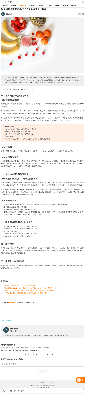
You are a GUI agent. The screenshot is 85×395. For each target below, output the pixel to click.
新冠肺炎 (8, 320)
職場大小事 (23, 5)
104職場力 (11, 302)
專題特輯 (31, 5)
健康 (3, 320)
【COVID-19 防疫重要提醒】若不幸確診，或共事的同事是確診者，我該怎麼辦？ (29, 290)
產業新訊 (5, 5)
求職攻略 (13, 5)
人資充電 (40, 5)
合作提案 (41, 382)
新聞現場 (56, 5)
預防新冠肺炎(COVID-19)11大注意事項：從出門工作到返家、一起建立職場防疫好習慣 (31, 288)
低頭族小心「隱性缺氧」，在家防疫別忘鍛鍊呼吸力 (20, 285)
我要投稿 (32, 382)
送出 (42, 371)
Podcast (65, 5)
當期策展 (73, 5)
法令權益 (48, 5)
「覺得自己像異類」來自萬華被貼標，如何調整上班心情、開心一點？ (25, 293)
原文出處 (30, 89)
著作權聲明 (52, 382)
